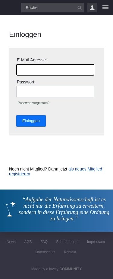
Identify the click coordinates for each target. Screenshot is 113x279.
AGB (28, 242)
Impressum (96, 242)
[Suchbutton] (79, 7)
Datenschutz (45, 252)
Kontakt (70, 252)
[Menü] (105, 7)
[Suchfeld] (52, 7)
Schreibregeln (67, 242)
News (11, 242)
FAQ (44, 242)
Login (92, 7)
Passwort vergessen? (33, 103)
